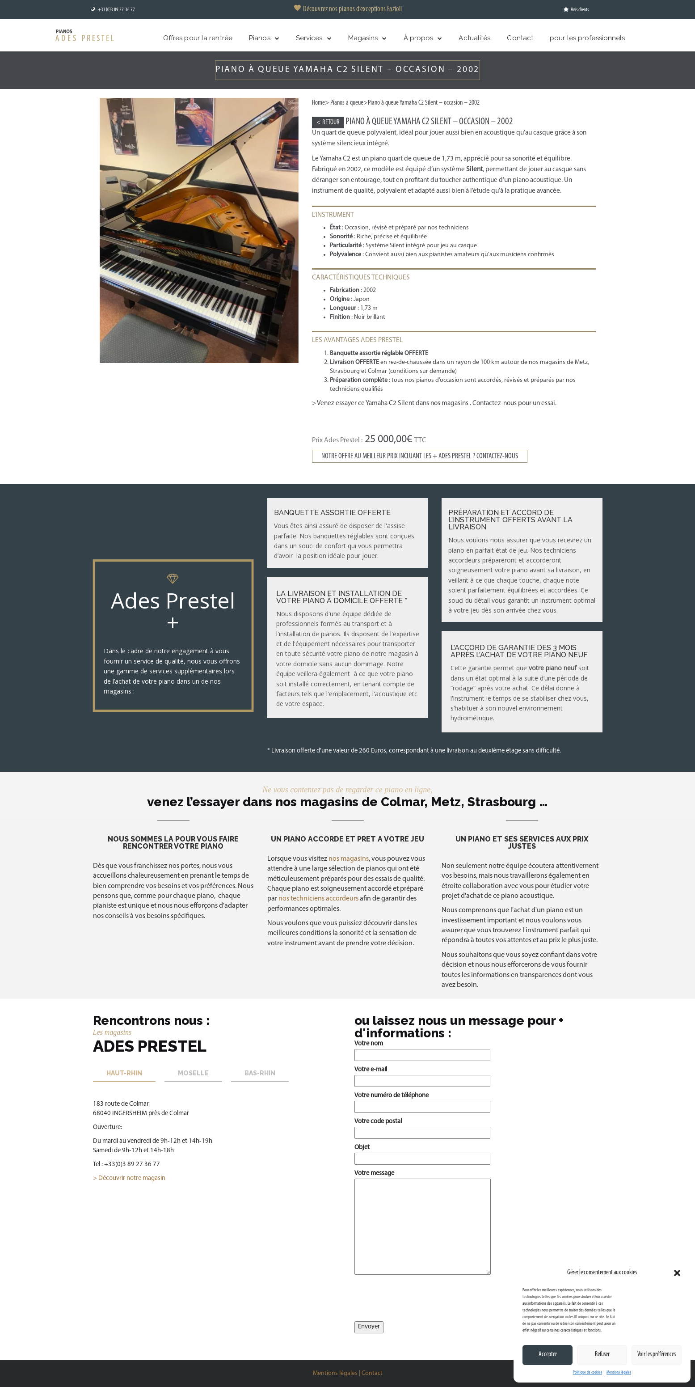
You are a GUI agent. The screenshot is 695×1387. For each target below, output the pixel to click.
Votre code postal (422, 1127)
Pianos (259, 38)
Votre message (422, 1223)
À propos (419, 38)
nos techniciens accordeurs (317, 898)
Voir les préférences (656, 1354)
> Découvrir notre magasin (129, 1178)
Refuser (602, 1354)
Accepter (548, 1354)
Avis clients (576, 10)
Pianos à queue (346, 102)
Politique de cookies (587, 1372)
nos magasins (349, 859)
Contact (520, 38)
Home (318, 102)
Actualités (474, 38)
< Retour (328, 122)
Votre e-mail (422, 1075)
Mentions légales (619, 1372)
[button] (677, 1273)
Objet (422, 1153)
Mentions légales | (336, 1373)
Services (309, 38)
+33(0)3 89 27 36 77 (112, 10)
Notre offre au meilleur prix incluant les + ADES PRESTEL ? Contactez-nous (419, 456)
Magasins (363, 38)
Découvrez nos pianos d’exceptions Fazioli (347, 9)
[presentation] (422, 1300)
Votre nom (422, 1049)
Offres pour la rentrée (197, 38)
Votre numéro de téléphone (422, 1101)
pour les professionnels (587, 38)
